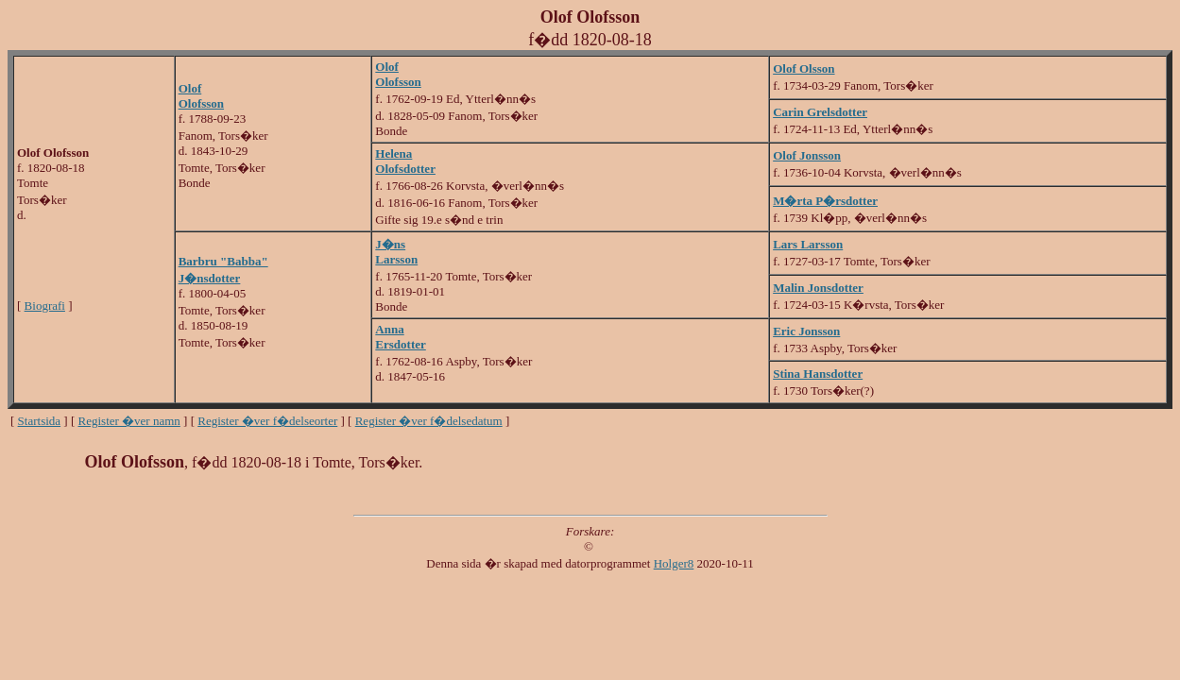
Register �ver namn (129, 421)
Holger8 (674, 563)
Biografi (45, 305)
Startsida (39, 421)
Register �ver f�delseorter (267, 421)
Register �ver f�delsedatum (429, 421)
